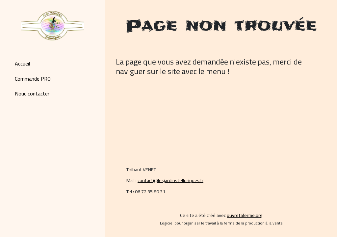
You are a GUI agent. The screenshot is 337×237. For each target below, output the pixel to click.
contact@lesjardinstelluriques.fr (170, 180)
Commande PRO (33, 79)
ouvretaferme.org (244, 215)
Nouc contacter (32, 93)
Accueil (22, 63)
